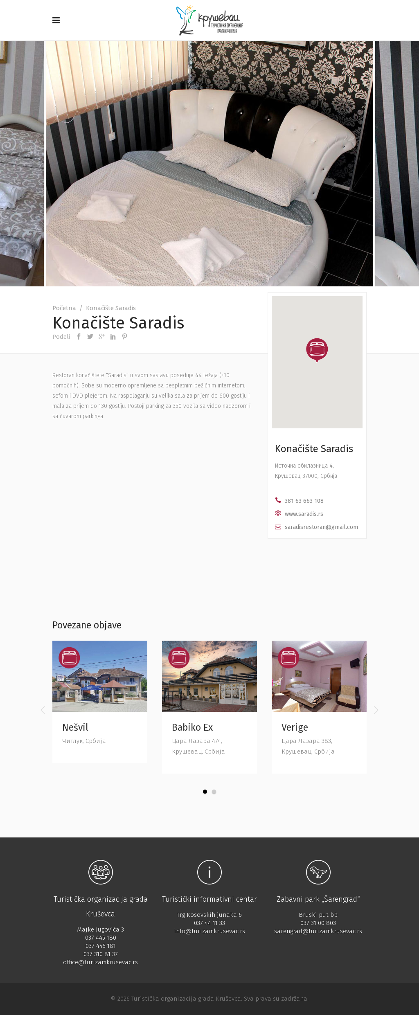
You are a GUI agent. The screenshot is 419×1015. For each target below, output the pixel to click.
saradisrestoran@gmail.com (321, 527)
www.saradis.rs (304, 514)
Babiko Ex (192, 727)
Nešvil (75, 727)
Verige (295, 727)
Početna (64, 308)
